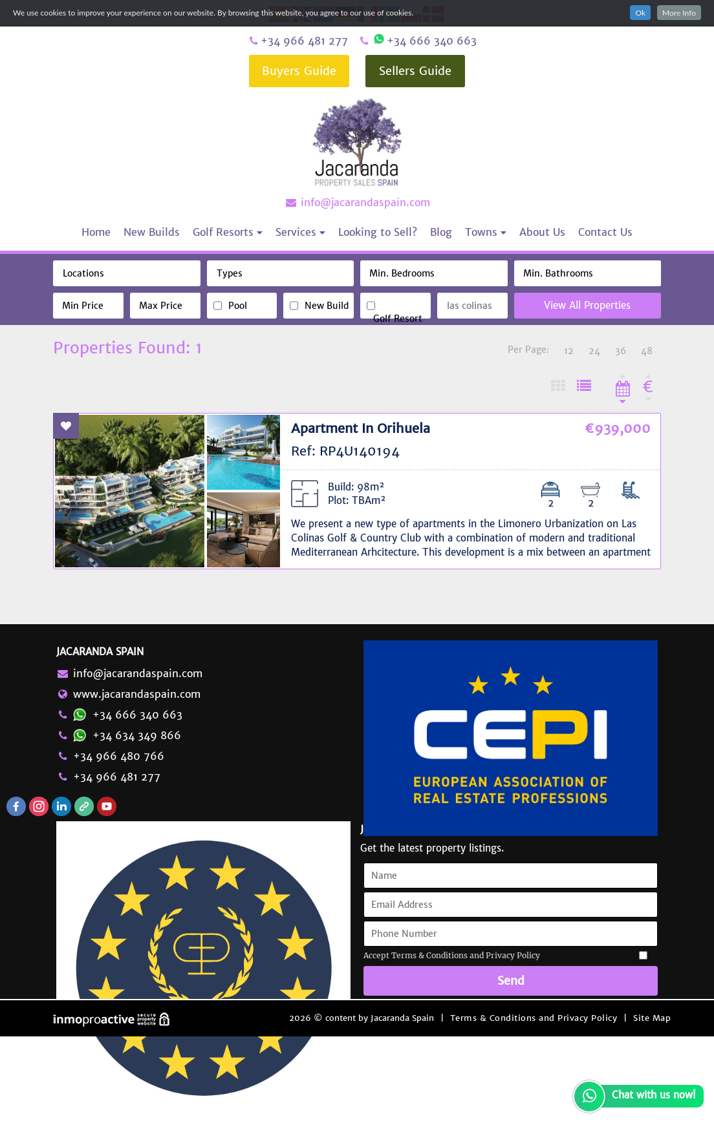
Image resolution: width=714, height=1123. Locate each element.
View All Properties (587, 305)
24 (594, 351)
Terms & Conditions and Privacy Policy (534, 1018)
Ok (640, 12)
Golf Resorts (228, 232)
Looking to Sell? (377, 232)
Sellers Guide (415, 70)
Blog (441, 232)
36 (620, 351)
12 (569, 351)
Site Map (652, 1018)
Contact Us (605, 232)
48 (647, 351)
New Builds (152, 232)
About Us (542, 232)
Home (96, 232)
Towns (485, 232)
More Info (679, 12)
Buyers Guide (299, 70)
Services (300, 232)
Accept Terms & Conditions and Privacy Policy (451, 955)
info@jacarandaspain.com (357, 202)
